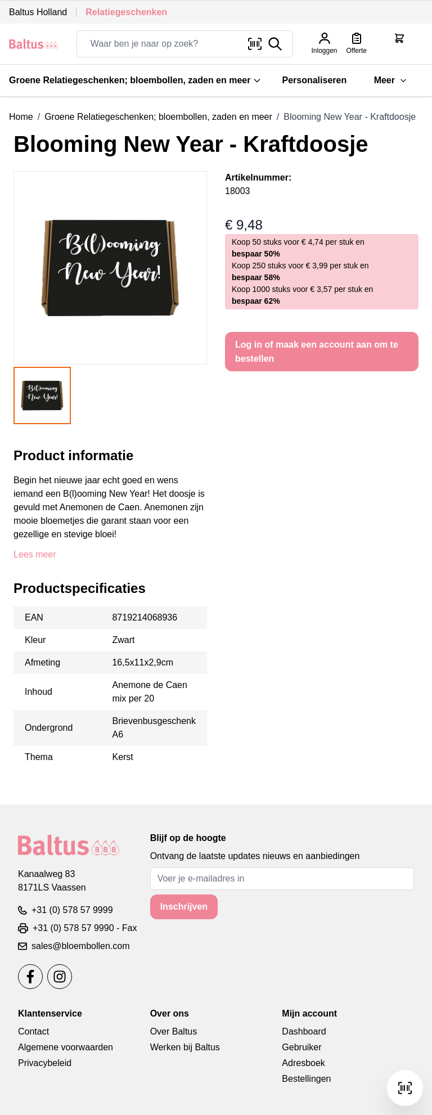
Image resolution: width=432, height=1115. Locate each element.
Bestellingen (306, 1078)
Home (21, 117)
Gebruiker (301, 1047)
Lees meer (35, 554)
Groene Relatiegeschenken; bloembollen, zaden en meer (135, 80)
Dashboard (304, 1031)
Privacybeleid (44, 1063)
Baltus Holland (38, 12)
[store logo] (33, 44)
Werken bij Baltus (185, 1047)
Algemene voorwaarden (65, 1047)
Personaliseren (314, 80)
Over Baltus (173, 1031)
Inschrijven (184, 906)
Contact (33, 1031)
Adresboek (303, 1063)
